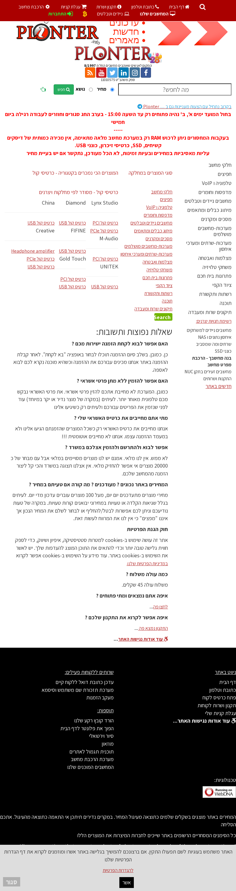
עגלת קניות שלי (220, 713)
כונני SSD (223, 351)
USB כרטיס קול (41, 223)
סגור (11, 882)
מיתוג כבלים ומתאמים (209, 209)
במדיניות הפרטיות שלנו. (147, 563)
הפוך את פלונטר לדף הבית (87, 728)
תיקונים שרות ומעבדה (209, 312)
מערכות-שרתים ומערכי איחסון (208, 245)
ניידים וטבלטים (113, 14)
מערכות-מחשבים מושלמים (214, 231)
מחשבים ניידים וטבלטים (207, 200)
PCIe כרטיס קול (41, 259)
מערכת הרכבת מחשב (92, 759)
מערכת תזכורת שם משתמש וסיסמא (78, 689)
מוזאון (108, 743)
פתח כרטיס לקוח (219, 697)
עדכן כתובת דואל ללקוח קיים (84, 682)
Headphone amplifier (33, 251)
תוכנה (225, 303)
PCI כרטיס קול (73, 279)
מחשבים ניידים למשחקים (209, 330)
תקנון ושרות (108, 7)
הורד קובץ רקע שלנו (94, 720)
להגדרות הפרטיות (118, 870)
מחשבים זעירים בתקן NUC (207, 371)
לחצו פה (160, 607)
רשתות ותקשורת (215, 293)
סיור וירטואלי (101, 735)
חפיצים (224, 173)
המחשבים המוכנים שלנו (90, 766)
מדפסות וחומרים (214, 192)
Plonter (184, 106)
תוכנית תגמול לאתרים (91, 751)
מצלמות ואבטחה (214, 257)
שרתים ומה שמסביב (213, 344)
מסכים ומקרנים (216, 218)
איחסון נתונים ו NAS (214, 337)
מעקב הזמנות (100, 697)
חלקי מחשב (220, 164)
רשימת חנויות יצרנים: (213, 321)
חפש (64, 89)
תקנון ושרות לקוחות (216, 705)
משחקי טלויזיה (217, 267)
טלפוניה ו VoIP (216, 183)
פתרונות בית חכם (214, 275)
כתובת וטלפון (145, 7)
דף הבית (179, 7)
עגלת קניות (74, 7)
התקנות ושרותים (217, 378)
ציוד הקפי (221, 284)
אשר (126, 882)
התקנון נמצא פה (153, 628)
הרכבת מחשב (34, 7)
